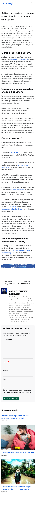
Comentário (8, 339)
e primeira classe (15, 209)
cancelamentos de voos (21, 250)
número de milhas (17, 190)
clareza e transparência (19, 59)
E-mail (6, 370)
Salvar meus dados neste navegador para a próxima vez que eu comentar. (17, 391)
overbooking (6, 253)
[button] (33, 3)
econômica (12, 207)
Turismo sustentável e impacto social (17, 452)
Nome (6, 362)
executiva (5, 209)
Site (4, 379)
